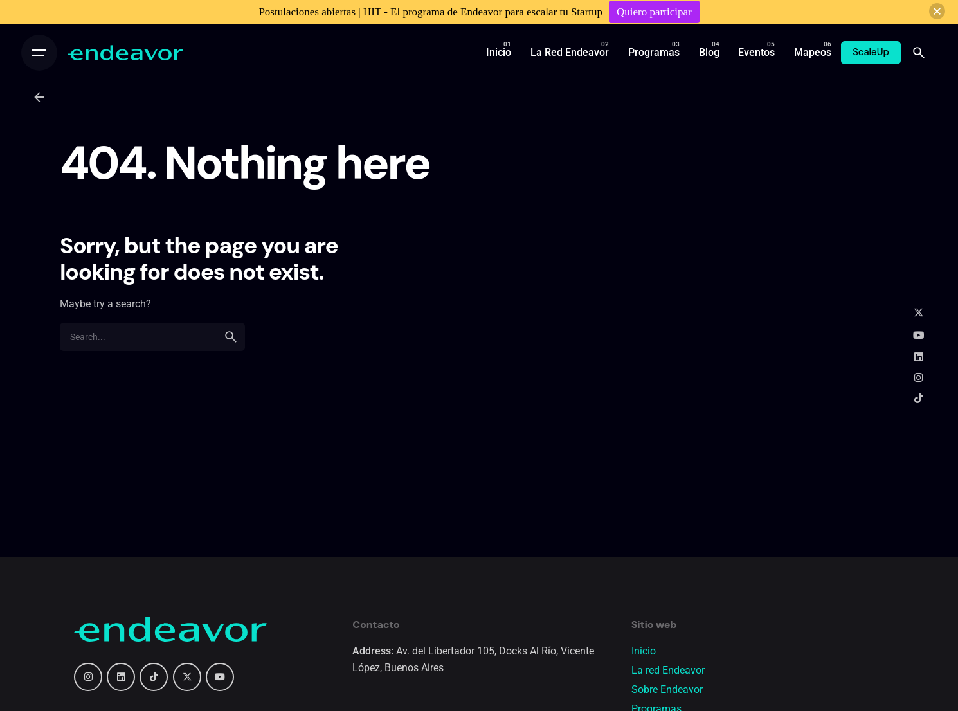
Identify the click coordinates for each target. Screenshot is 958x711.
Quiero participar (654, 12)
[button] (937, 11)
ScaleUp (871, 52)
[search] (231, 337)
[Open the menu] (39, 53)
